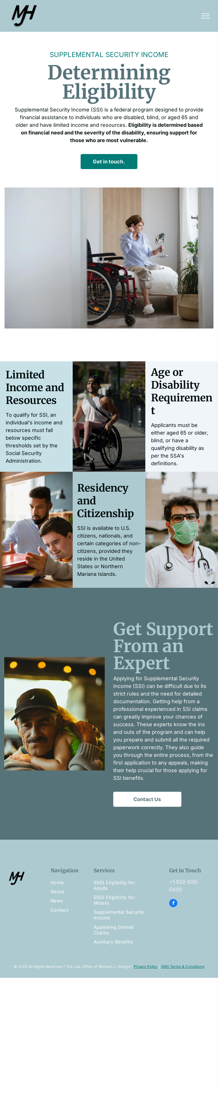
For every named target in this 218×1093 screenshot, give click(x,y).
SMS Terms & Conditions (182, 966)
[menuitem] (74, 882)
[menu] (205, 16)
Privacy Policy (146, 966)
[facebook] (173, 904)
